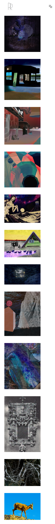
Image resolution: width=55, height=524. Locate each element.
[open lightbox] (22, 34)
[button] (50, 6)
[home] (10, 6)
